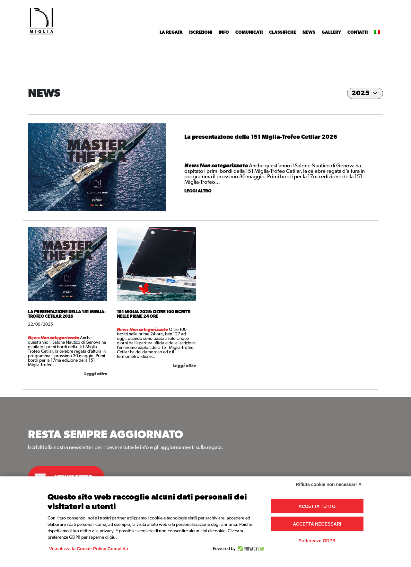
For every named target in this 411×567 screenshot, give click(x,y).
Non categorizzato (224, 165)
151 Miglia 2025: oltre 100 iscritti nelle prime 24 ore (153, 314)
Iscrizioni (200, 32)
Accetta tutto (317, 506)
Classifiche (282, 32)
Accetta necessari (317, 524)
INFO (224, 32)
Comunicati (249, 32)
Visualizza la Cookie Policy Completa (88, 548)
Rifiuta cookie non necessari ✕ (329, 484)
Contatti (357, 32)
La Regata (171, 32)
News (308, 32)
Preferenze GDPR (317, 540)
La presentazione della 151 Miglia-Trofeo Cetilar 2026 (260, 137)
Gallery (331, 32)
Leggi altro (198, 191)
